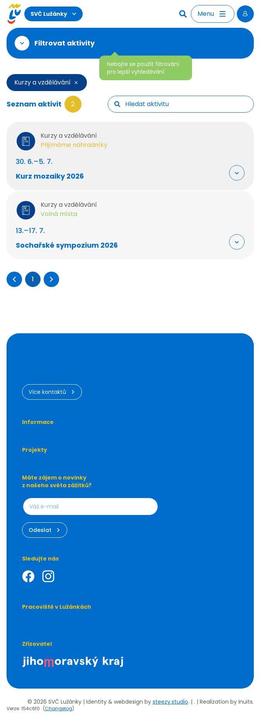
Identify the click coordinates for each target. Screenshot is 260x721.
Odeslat (45, 530)
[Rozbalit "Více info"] (237, 173)
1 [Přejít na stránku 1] (33, 279)
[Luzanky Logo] (14, 14)
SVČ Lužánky (53, 14)
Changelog (58, 708)
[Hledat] (184, 14)
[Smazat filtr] (74, 82)
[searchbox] (186, 104)
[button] (14, 279)
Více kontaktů (52, 392)
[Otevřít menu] (213, 14)
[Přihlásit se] (245, 13)
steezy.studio (170, 702)
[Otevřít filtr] (22, 43)
